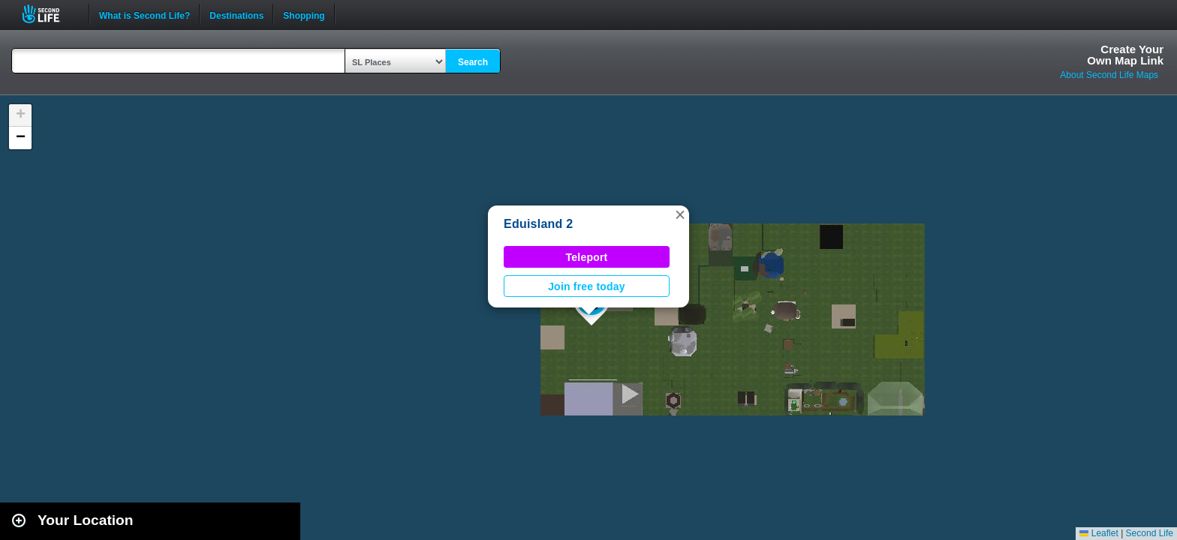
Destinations (236, 14)
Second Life (49, 14)
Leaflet (1098, 533)
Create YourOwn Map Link (1125, 55)
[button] (680, 215)
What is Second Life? (144, 14)
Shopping (303, 14)
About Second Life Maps (1109, 75)
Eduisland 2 (538, 224)
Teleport (587, 257)
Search (473, 62)
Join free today (586, 286)
